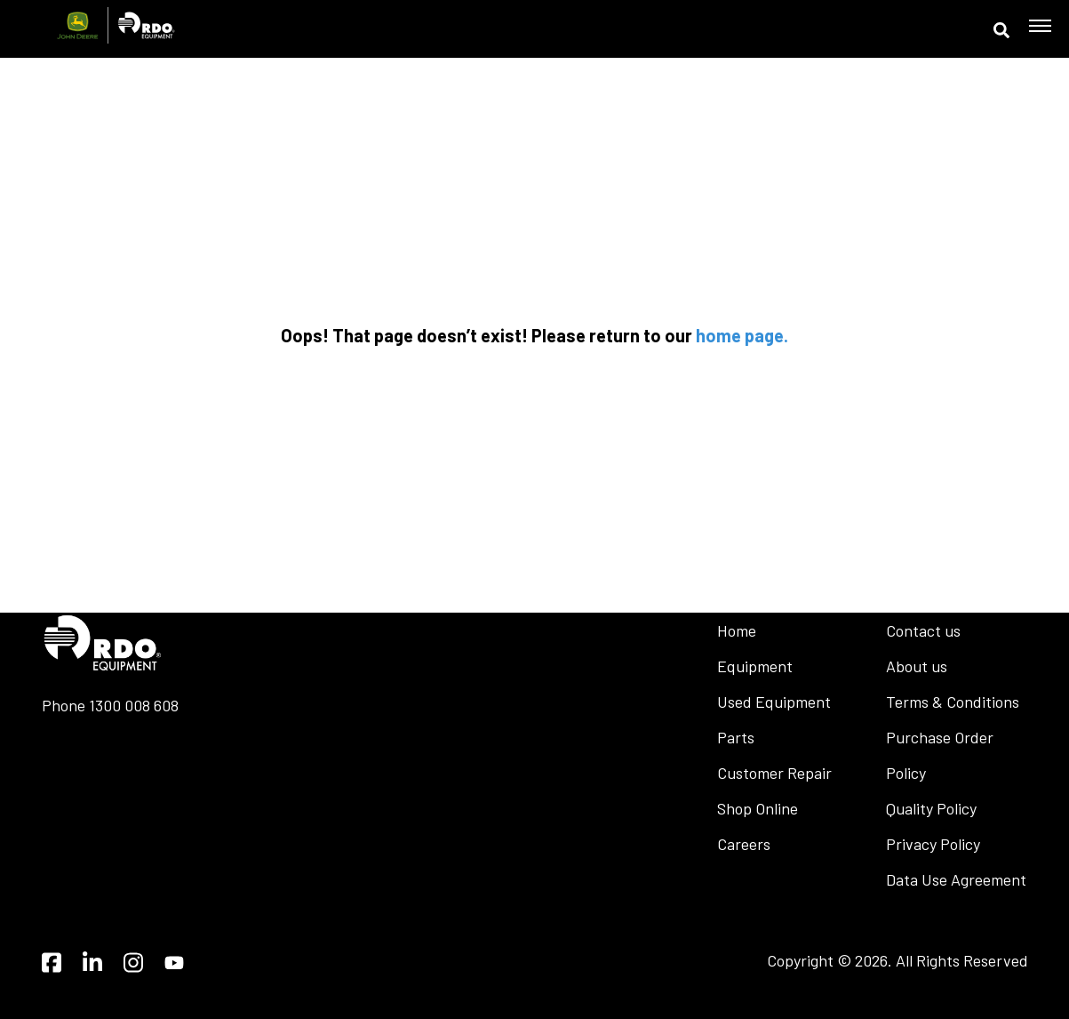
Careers (743, 844)
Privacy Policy (933, 844)
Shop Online (757, 808)
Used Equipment (774, 701)
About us (916, 666)
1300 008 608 (134, 705)
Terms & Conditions (952, 701)
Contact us (923, 630)
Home (736, 630)
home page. (742, 335)
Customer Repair (774, 772)
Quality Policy (931, 808)
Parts (735, 737)
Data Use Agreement (956, 879)
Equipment (755, 666)
